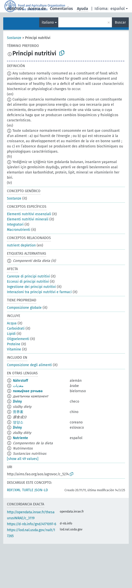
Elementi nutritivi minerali (27, 219)
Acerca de (37, 8)
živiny (17, 401)
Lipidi (11, 334)
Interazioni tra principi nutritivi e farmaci (39, 292)
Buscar (120, 22)
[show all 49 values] (22, 459)
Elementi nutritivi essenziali (29, 214)
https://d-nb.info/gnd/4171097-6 (31, 524)
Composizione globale (24, 308)
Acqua (12, 323)
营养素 (18, 412)
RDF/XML (14, 490)
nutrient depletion (21, 245)
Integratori (15, 224)
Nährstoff (20, 381)
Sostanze (14, 38)
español (117, 8)
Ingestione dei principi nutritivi (31, 287)
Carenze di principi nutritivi (28, 276)
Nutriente (20, 438)
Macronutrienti (18, 230)
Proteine (13, 344)
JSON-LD (41, 490)
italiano (48, 22)
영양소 (18, 422)
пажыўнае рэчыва (28, 391)
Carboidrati (16, 328)
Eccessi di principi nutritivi (28, 281)
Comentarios (61, 8)
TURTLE (27, 490)
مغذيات (18, 386)
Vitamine (14, 349)
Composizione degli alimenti (29, 365)
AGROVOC (15, 8)
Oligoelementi (18, 339)
